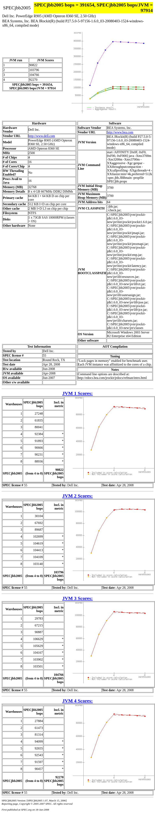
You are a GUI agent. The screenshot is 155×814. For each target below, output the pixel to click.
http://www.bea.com (120, 132)
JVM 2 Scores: (77, 495)
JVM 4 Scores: (77, 700)
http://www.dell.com (41, 136)
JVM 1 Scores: (77, 393)
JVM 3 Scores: (77, 598)
